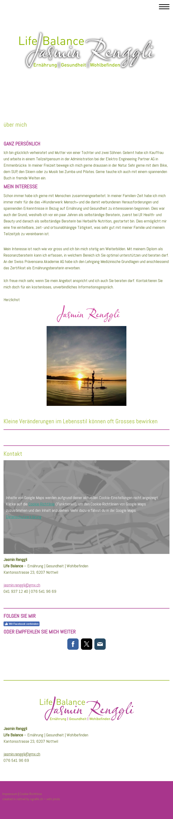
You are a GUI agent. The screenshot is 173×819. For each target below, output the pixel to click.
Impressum (9, 794)
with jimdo (53, 799)
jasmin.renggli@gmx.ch (22, 585)
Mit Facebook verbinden (21, 624)
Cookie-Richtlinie (41, 504)
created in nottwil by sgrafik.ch (22, 799)
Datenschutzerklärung (23, 516)
